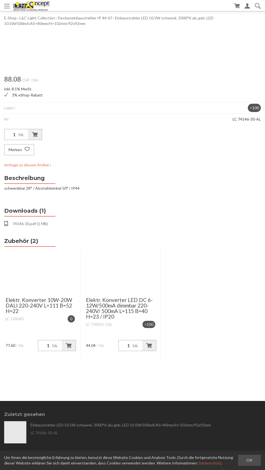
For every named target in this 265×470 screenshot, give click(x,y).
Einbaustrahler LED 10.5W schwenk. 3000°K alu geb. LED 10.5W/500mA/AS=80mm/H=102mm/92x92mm (120, 425)
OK (249, 460)
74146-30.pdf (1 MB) (26, 223)
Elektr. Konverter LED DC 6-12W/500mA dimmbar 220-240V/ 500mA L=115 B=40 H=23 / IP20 (119, 308)
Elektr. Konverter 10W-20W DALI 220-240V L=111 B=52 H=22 (39, 305)
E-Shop (10, 18)
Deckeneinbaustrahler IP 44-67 (85, 18)
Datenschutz (210, 463)
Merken (19, 149)
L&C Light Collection (37, 18)
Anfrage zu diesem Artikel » (27, 164)
